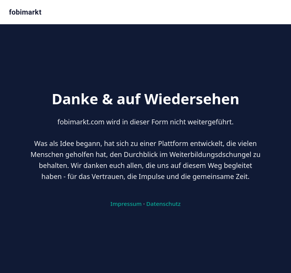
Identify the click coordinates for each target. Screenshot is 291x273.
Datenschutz (163, 203)
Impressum (126, 203)
